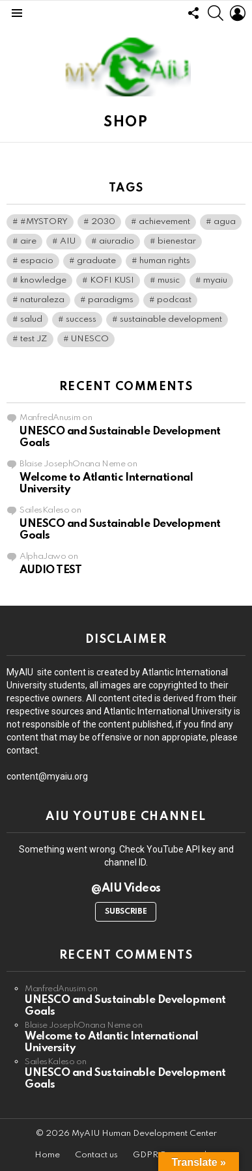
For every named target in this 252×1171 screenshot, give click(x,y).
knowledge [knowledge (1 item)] (43, 280)
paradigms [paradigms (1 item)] (110, 300)
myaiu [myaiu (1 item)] (215, 280)
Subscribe (126, 912)
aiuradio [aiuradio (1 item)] (116, 241)
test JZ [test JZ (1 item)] (34, 339)
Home (47, 1155)
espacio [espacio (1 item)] (36, 261)
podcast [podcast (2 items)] (174, 300)
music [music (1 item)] (169, 280)
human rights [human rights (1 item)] (164, 261)
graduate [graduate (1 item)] (96, 261)
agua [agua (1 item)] (225, 222)
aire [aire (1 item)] (28, 241)
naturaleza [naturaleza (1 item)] (42, 300)
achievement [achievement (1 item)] (164, 222)
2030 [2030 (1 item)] (103, 222)
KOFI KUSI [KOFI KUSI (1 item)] (112, 280)
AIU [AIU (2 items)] (68, 241)
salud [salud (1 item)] (31, 319)
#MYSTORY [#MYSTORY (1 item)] (44, 222)
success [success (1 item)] (81, 319)
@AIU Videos (126, 888)
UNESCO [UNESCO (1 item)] (90, 339)
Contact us (96, 1155)
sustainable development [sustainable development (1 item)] (171, 319)
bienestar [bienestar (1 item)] (177, 241)
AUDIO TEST (51, 570)
